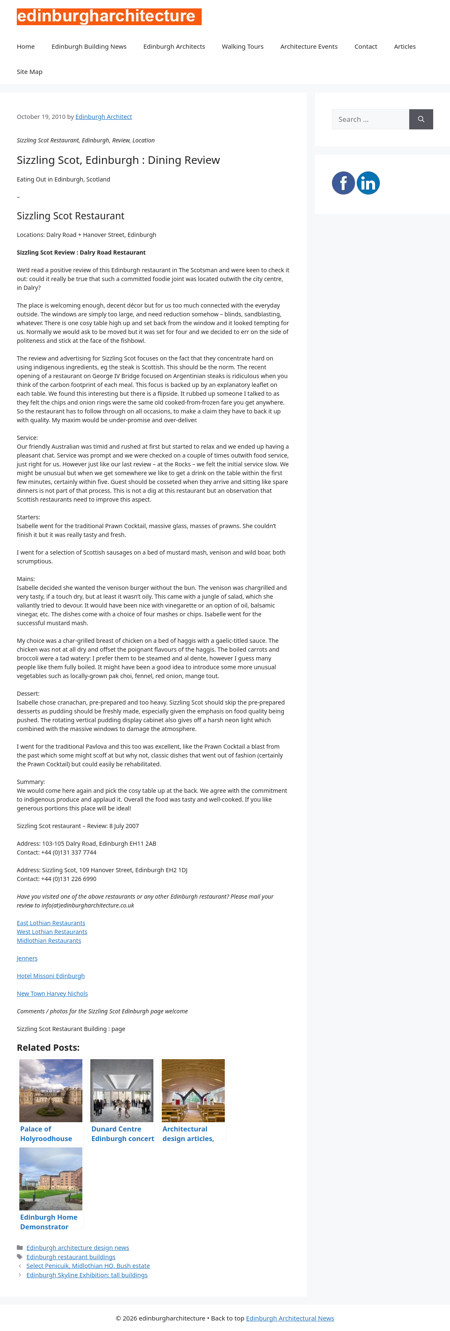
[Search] (421, 119)
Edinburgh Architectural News (290, 1318)
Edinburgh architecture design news (77, 1248)
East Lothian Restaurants (51, 923)
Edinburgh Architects (174, 46)
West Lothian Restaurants (52, 932)
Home (26, 46)
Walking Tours (242, 46)
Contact (366, 46)
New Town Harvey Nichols (52, 993)
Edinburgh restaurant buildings (71, 1257)
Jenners (27, 958)
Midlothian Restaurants (49, 940)
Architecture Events (309, 46)
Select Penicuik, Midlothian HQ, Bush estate (88, 1266)
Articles (405, 46)
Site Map (29, 71)
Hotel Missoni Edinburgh (51, 976)
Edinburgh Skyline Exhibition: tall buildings (86, 1275)
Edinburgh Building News (89, 46)
